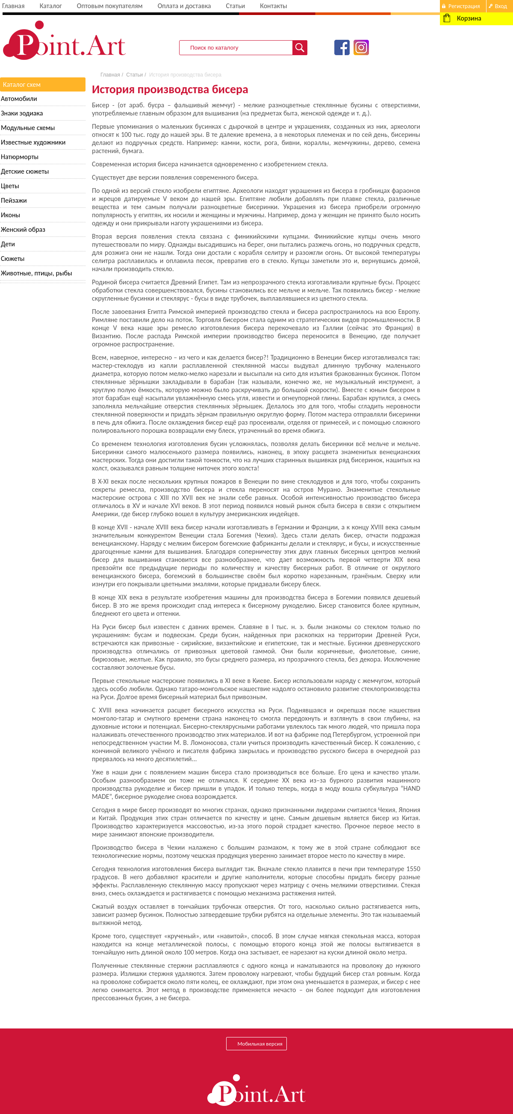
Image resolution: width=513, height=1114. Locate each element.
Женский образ (23, 229)
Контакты (273, 6)
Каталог (51, 6)
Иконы (10, 215)
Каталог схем (22, 84)
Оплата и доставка (184, 6)
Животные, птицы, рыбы (36, 273)
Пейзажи (14, 200)
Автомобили (19, 99)
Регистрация (464, 6)
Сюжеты (13, 258)
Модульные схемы (28, 128)
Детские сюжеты (25, 171)
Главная (13, 6)
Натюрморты (19, 157)
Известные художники (33, 142)
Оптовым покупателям (110, 6)
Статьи (235, 6)
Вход (501, 6)
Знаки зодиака (22, 113)
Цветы (10, 186)
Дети (8, 244)
